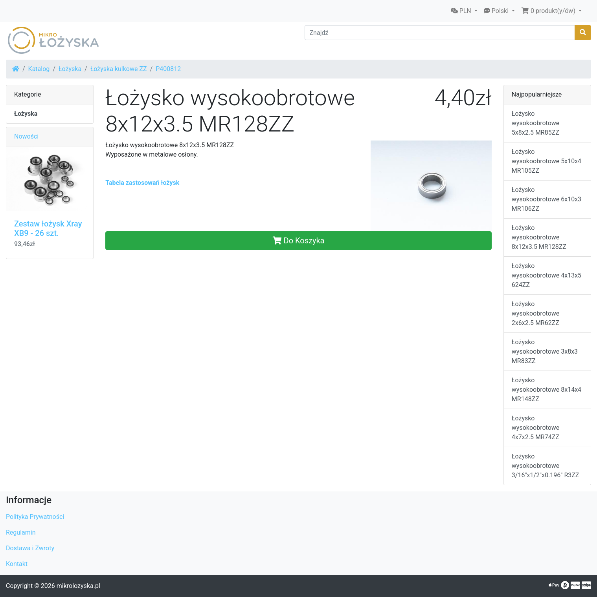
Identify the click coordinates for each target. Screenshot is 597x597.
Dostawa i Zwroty (30, 548)
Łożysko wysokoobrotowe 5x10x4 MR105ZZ (546, 161)
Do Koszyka (299, 240)
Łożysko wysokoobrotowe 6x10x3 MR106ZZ (546, 199)
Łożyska (70, 69)
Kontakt (17, 564)
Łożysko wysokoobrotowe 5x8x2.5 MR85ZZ (535, 123)
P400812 (168, 69)
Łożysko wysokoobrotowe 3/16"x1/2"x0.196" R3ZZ (545, 466)
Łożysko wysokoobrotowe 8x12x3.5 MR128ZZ (539, 237)
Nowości (26, 136)
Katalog (39, 69)
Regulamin (21, 532)
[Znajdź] (440, 32)
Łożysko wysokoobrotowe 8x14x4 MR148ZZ (546, 389)
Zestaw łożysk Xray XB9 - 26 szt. (48, 228)
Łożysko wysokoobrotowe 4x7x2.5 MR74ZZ (535, 427)
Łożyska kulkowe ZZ (118, 69)
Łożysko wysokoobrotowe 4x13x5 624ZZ (546, 275)
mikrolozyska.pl (78, 586)
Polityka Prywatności (35, 516)
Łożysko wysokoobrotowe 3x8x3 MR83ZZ (545, 351)
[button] (464, 11)
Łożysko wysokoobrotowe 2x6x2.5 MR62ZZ (535, 313)
